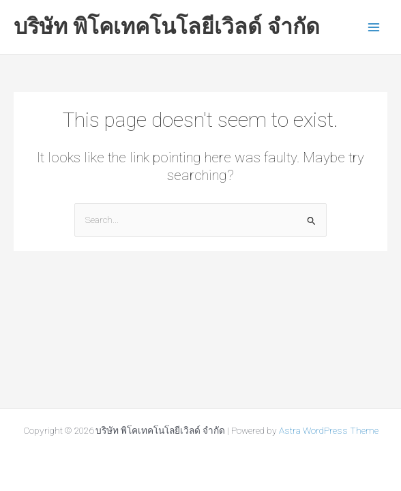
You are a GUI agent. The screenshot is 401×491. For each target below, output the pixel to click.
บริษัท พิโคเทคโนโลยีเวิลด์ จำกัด (167, 27)
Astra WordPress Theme (328, 430)
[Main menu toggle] (374, 27)
